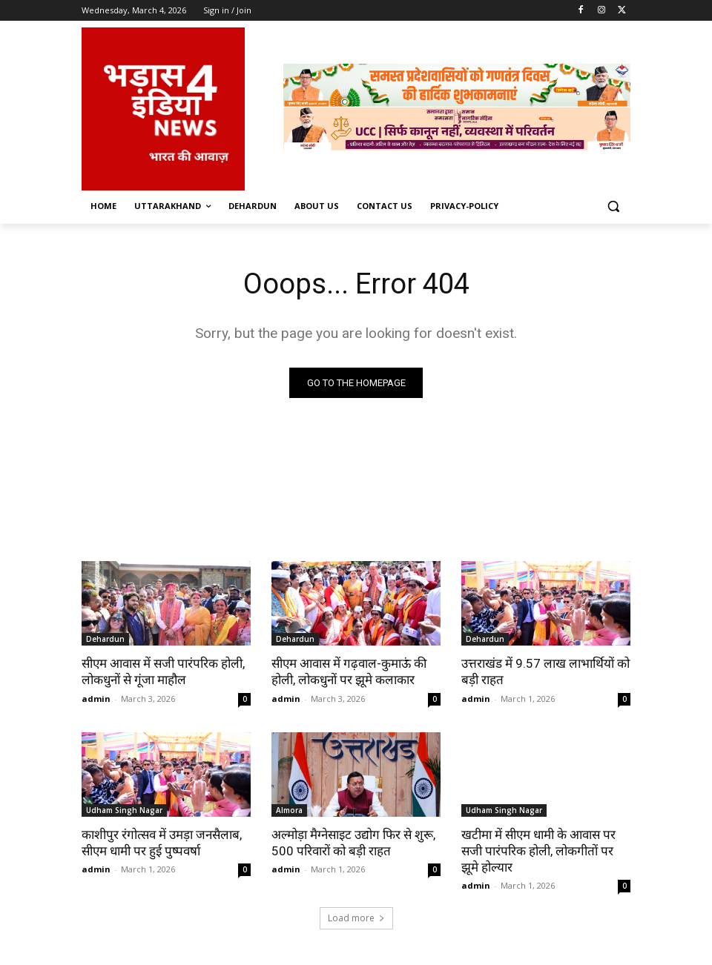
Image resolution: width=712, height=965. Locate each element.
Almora (289, 810)
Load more (356, 918)
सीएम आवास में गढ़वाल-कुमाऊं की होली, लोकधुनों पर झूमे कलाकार (348, 671)
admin (96, 698)
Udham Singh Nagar (124, 810)
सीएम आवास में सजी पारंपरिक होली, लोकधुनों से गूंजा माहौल (163, 671)
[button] (613, 206)
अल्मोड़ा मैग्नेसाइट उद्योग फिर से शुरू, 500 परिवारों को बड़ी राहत (353, 842)
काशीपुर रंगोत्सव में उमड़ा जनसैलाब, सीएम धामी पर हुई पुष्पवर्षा (162, 842)
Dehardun (105, 639)
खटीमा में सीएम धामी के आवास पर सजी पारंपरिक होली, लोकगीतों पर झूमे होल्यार (538, 851)
